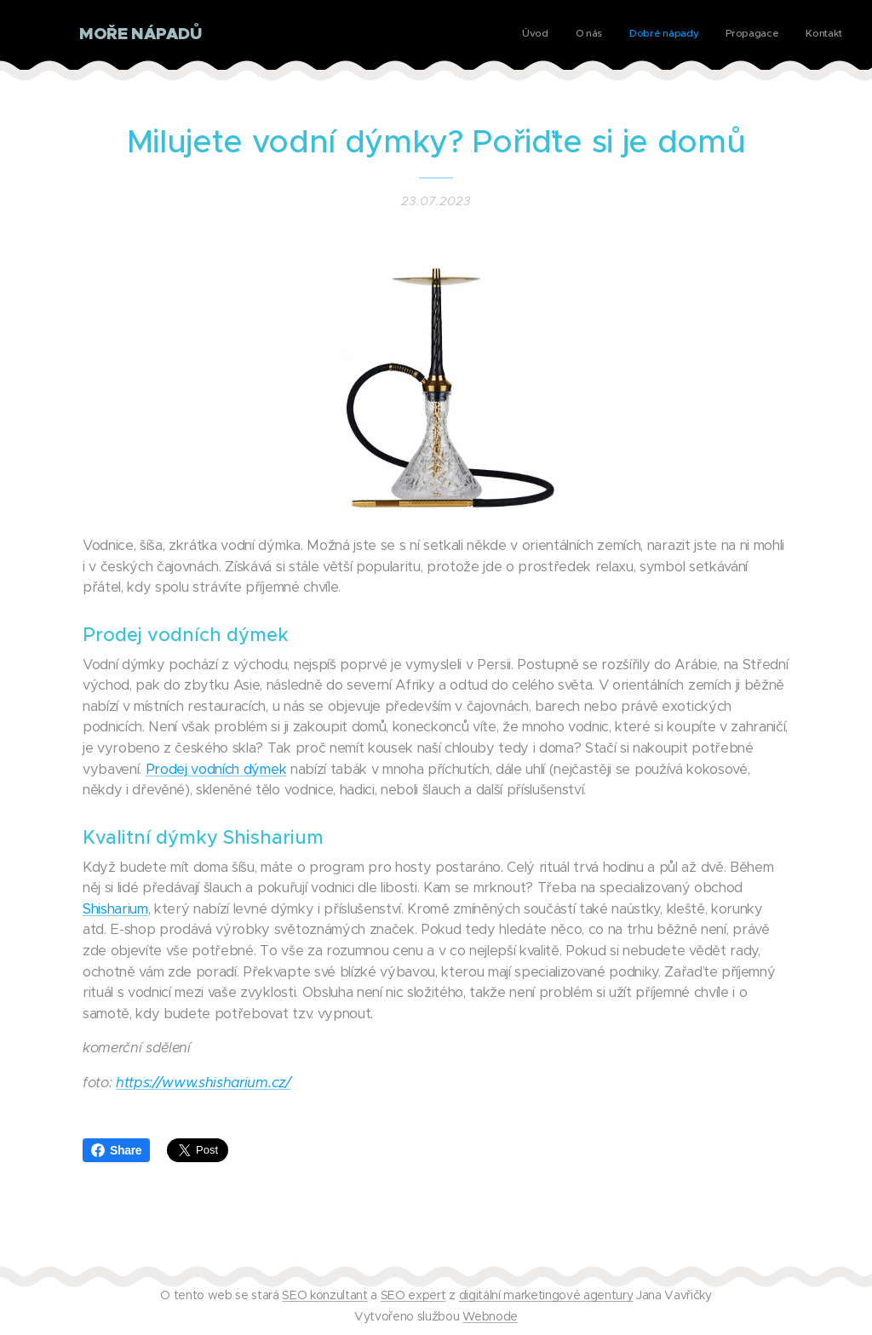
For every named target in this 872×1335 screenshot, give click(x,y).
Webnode (490, 1316)
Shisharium (115, 909)
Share (116, 1150)
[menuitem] (738, 35)
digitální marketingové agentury (546, 1295)
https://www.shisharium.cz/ (203, 1082)
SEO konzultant (324, 1295)
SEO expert (413, 1295)
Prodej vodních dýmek (216, 769)
